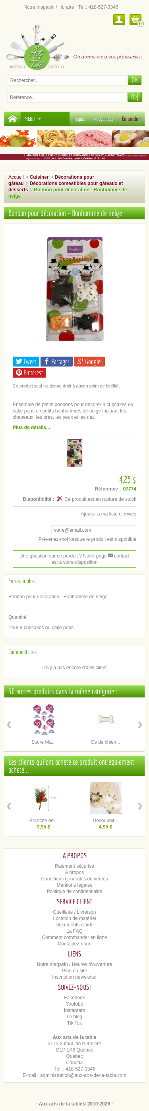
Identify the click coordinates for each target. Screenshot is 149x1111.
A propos (74, 872)
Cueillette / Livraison (74, 912)
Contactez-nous (74, 944)
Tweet (26, 361)
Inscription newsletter (74, 977)
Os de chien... (105, 742)
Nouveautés (104, 119)
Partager (57, 361)
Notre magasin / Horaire (48, 7)
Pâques (80, 119)
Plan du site (74, 971)
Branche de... (43, 820)
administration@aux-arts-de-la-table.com (83, 1075)
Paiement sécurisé (74, 866)
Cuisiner (39, 177)
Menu (33, 119)
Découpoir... (105, 820)
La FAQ (74, 931)
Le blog (74, 1016)
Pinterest (29, 372)
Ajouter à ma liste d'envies (108, 514)
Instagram (74, 1010)
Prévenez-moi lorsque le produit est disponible (87, 539)
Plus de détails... (31, 427)
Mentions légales (74, 885)
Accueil (16, 177)
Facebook (74, 997)
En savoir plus (21, 580)
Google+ (89, 361)
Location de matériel (74, 918)
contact (119, 556)
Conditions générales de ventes (74, 879)
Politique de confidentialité (74, 891)
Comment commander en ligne (74, 937)
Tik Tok (74, 1023)
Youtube (74, 1004)
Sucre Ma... (43, 742)
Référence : (108, 489)
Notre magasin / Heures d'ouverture (74, 964)
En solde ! (131, 119)
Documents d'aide (75, 925)
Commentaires (22, 651)
